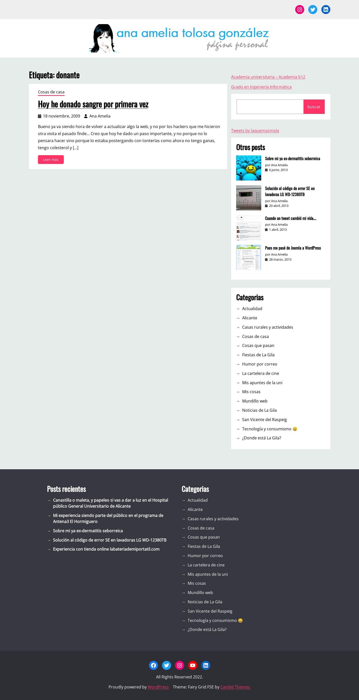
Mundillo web (255, 401)
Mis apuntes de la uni (262, 382)
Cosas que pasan (258, 345)
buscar (314, 106)
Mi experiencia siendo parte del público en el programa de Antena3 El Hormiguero (108, 518)
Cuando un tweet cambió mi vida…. (290, 218)
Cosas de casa (51, 92)
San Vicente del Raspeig (264, 419)
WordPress (158, 687)
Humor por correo (259, 364)
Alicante (249, 318)
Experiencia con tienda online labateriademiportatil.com (106, 549)
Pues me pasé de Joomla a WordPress (293, 248)
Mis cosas (251, 391)
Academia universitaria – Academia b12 (268, 77)
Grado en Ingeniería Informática (261, 87)
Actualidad (252, 308)
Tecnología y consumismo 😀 (269, 429)
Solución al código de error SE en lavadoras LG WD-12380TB (290, 191)
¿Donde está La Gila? (261, 438)
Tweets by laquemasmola (255, 130)
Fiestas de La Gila (258, 355)
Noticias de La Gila (259, 410)
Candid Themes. (235, 687)
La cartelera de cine (260, 373)
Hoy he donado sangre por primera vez (93, 104)
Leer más (52, 160)
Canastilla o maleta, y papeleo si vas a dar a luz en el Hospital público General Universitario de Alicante (110, 503)
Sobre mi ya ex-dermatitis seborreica (292, 158)
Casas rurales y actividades (267, 327)
